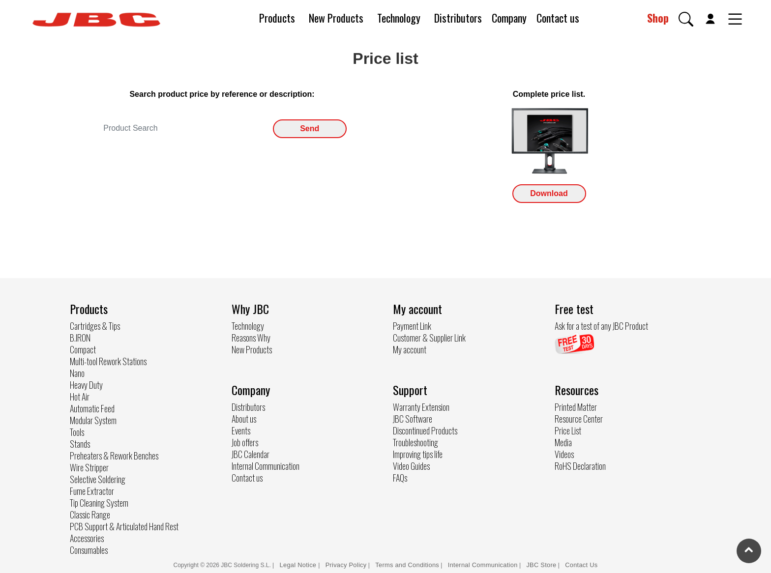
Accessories (87, 538)
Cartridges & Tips (95, 325)
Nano (77, 373)
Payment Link (412, 325)
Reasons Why (251, 337)
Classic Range (90, 514)
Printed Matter (576, 407)
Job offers (245, 442)
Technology (398, 18)
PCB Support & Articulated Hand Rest (124, 526)
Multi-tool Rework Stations (108, 361)
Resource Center (579, 418)
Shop (658, 18)
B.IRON (80, 337)
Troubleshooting (415, 442)
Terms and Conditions (407, 565)
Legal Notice (299, 565)
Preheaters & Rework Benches (114, 455)
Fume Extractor (92, 491)
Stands (80, 443)
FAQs (400, 477)
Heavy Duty (86, 384)
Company (509, 18)
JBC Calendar (250, 454)
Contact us (557, 18)
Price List (568, 430)
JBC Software (412, 418)
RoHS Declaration (580, 465)
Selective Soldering (97, 479)
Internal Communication (265, 465)
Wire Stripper (89, 467)
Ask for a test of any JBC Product (601, 325)
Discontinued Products (425, 430)
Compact (83, 349)
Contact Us (581, 565)
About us (244, 418)
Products (277, 18)
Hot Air (79, 396)
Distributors (458, 18)
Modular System (93, 420)
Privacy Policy (346, 565)
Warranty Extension (421, 407)
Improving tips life (418, 454)
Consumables (89, 550)
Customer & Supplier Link (429, 337)
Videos (564, 454)
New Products (336, 18)
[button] (686, 19)
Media (563, 442)
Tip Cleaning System (99, 502)
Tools (77, 432)
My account (409, 349)
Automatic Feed (92, 408)
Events (241, 430)
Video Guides (411, 465)
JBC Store (541, 565)
